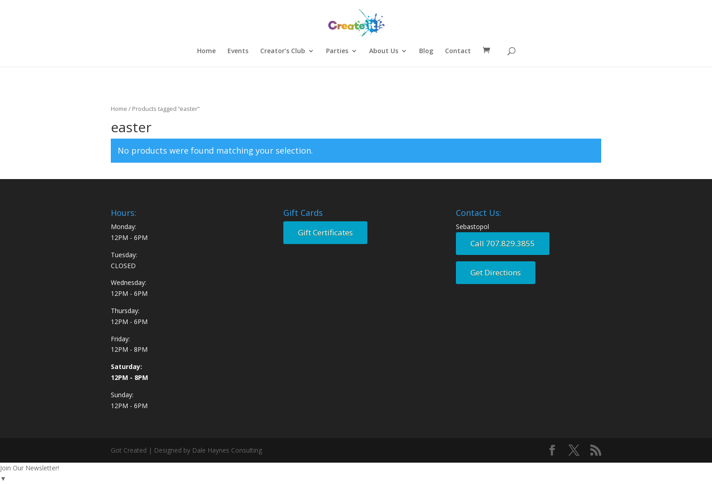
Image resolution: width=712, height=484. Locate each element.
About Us (383, 51)
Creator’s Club (282, 51)
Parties (337, 51)
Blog (426, 51)
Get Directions (495, 272)
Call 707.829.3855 (502, 243)
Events (237, 51)
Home (206, 51)
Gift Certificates (325, 232)
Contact (458, 51)
